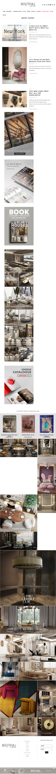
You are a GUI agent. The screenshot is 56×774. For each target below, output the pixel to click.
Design (30, 57)
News (30, 23)
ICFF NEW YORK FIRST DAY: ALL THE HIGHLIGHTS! (39, 93)
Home (4, 11)
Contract (39, 11)
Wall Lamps (27, 752)
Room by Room (45, 11)
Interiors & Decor (17, 11)
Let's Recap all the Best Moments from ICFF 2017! (40, 60)
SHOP (51, 11)
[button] (54, 427)
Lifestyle (33, 11)
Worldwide (8, 11)
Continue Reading (33, 41)
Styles (24, 11)
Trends (28, 11)
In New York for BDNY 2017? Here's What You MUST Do (39, 28)
